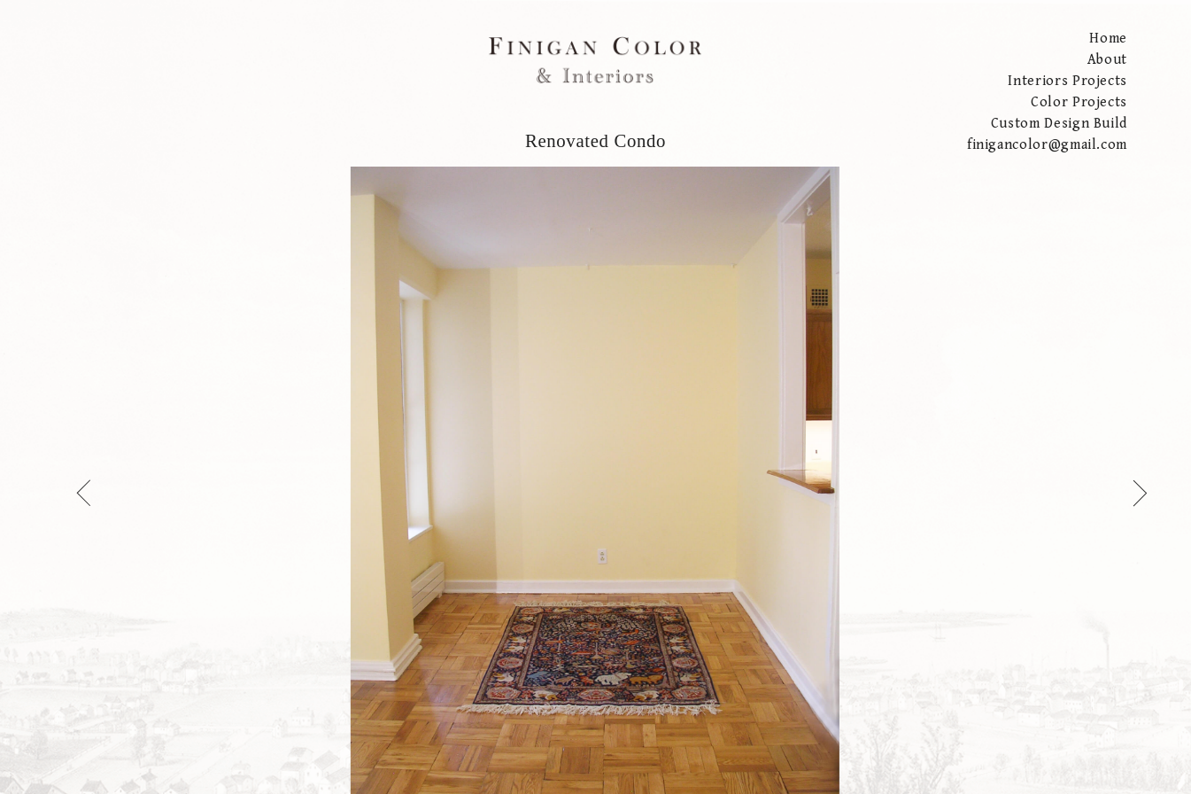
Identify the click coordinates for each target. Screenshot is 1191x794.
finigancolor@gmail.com (1047, 144)
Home (1108, 38)
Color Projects (1079, 102)
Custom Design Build (1059, 123)
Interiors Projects (1067, 81)
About (1107, 59)
